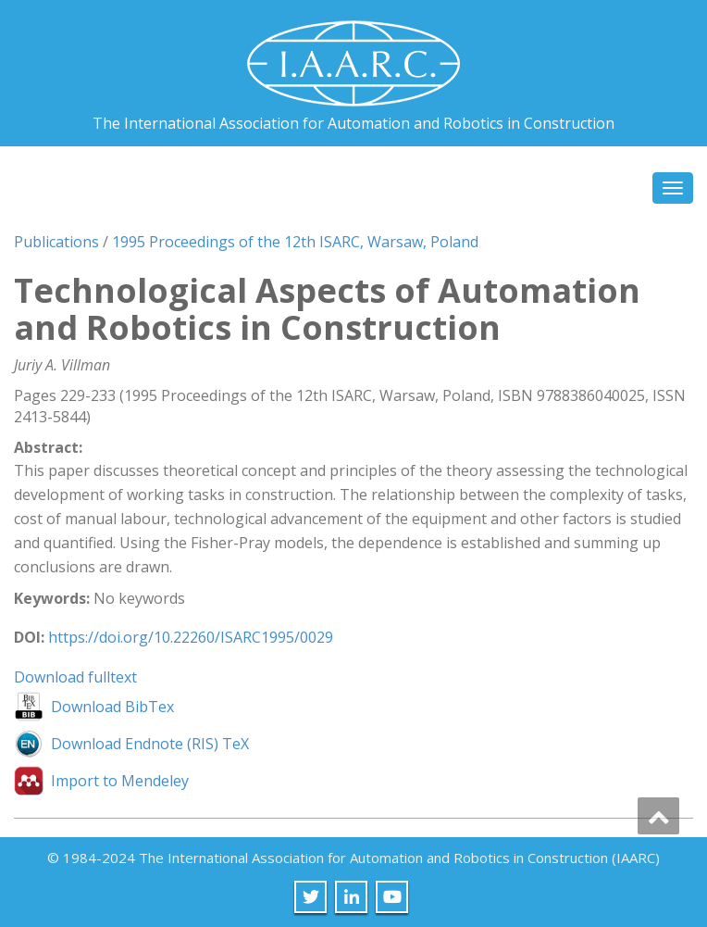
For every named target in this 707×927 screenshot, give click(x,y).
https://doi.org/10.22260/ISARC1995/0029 (190, 637)
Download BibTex (112, 706)
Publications (56, 242)
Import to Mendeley (120, 780)
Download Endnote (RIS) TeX (150, 743)
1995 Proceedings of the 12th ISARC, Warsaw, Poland (295, 242)
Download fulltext (75, 677)
